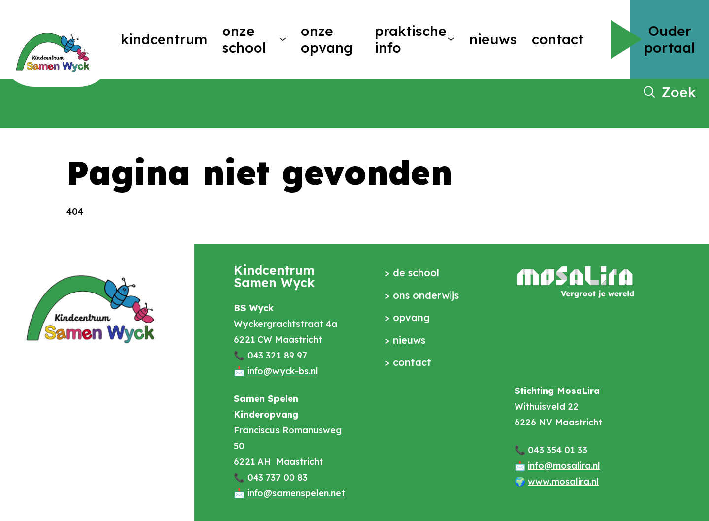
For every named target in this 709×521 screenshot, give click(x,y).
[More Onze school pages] (282, 39)
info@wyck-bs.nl (282, 371)
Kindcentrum (164, 39)
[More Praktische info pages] (451, 39)
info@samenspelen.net (296, 493)
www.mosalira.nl (563, 481)
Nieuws (493, 39)
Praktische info (407, 39)
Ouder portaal (669, 39)
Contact (557, 39)
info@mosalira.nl (564, 465)
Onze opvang (327, 39)
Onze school (244, 39)
